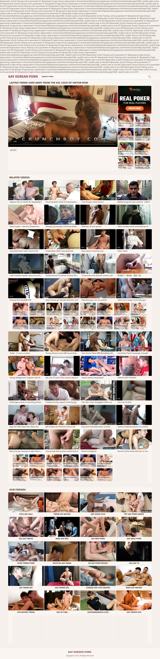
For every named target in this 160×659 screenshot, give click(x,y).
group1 (13, 150)
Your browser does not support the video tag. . (63, 116)
